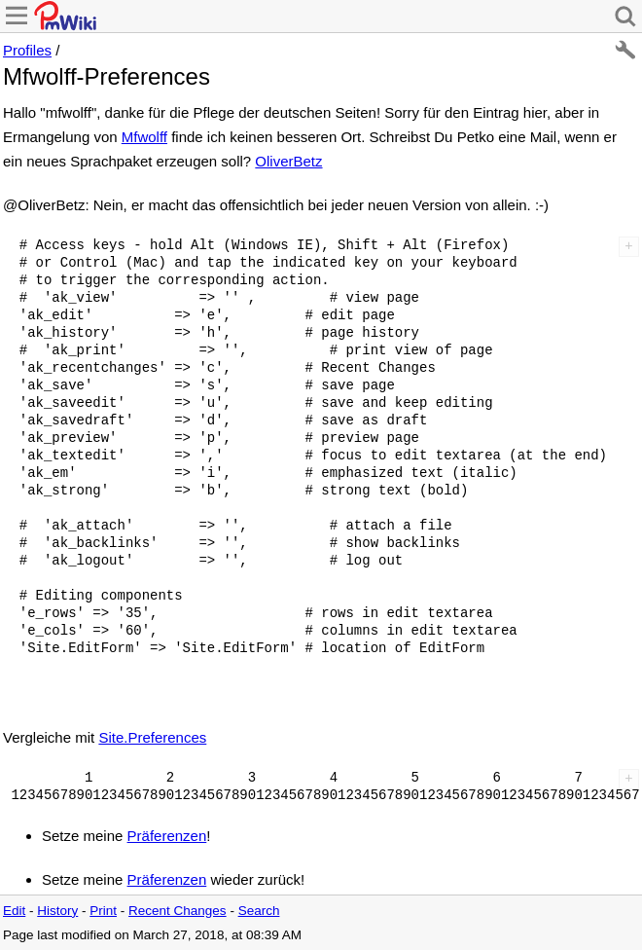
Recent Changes (177, 910)
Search (259, 910)
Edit (14, 910)
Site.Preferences (152, 737)
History (57, 910)
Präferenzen (167, 835)
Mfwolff (144, 136)
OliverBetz (288, 161)
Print (103, 910)
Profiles (27, 50)
